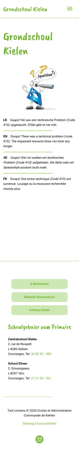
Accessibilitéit (46, 423)
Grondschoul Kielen (25, 8)
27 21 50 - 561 (41, 378)
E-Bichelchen (39, 284)
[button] (69, 8)
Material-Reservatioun (39, 297)
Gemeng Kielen (39, 310)
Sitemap (28, 423)
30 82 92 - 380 (41, 354)
